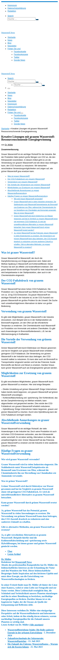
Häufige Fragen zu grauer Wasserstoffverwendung (28, 196)
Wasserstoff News (23, 562)
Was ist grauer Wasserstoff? (19, 176)
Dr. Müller (9, 145)
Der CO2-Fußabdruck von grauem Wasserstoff (26, 179)
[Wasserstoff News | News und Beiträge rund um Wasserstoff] (5, 30)
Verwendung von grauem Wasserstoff (22, 182)
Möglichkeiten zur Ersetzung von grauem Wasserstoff (29, 187)
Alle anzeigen (36, 624)
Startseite (5, 129)
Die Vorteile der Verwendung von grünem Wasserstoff (29, 185)
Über (10, 551)
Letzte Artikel (14, 554)
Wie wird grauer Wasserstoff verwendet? (28, 199)
